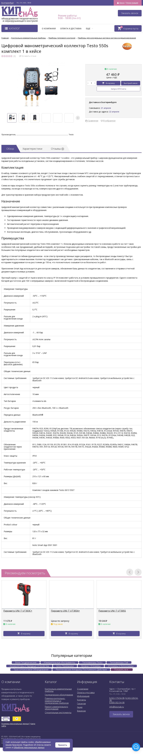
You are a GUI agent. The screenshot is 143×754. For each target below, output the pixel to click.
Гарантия (81, 703)
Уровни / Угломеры (91, 666)
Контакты (81, 699)
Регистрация (132, 3)
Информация (83, 696)
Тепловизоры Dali (119, 662)
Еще (89, 28)
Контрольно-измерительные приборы (58, 690)
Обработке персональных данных (29, 747)
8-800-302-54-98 (116, 702)
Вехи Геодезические (25, 662)
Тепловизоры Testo (92, 662)
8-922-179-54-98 (116, 698)
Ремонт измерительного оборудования (56, 707)
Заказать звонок (129, 13)
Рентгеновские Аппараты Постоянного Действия (81, 669)
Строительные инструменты (58, 712)
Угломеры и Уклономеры (121, 666)
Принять (62, 745)
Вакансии (81, 710)
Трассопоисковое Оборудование (31, 669)
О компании (49, 28)
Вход (121, 3)
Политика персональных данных (15, 724)
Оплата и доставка (70, 28)
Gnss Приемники (65, 666)
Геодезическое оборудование (59, 694)
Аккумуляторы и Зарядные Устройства (29, 666)
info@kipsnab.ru (116, 706)
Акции (79, 707)
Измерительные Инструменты (59, 662)
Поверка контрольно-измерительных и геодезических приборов (57, 700)
